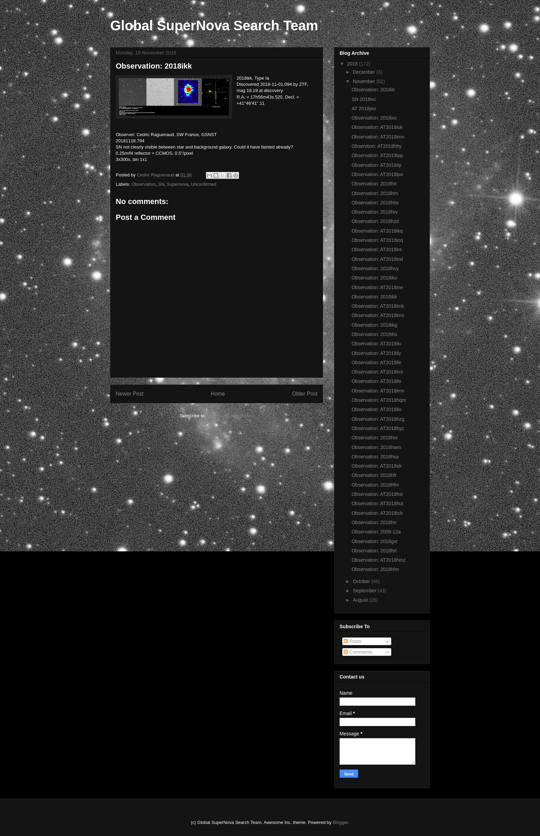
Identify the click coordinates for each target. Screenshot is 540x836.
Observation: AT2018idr (377, 466)
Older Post (305, 394)
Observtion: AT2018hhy (377, 146)
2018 (353, 64)
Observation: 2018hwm (376, 447)
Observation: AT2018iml (377, 372)
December (364, 72)
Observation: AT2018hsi (377, 494)
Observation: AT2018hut (377, 503)
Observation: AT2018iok (377, 127)
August (361, 600)
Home (218, 394)
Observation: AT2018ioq (377, 240)
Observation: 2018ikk (374, 296)
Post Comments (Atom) (230, 415)
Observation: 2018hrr (374, 522)
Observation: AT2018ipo (377, 174)
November (364, 81)
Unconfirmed (203, 184)
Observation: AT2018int (377, 249)
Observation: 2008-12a (376, 531)
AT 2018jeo (364, 108)
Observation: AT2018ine (377, 287)
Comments (358, 652)
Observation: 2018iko (374, 278)
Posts (352, 641)
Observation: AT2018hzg (378, 419)
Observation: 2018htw (375, 202)
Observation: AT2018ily (376, 353)
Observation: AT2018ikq (377, 231)
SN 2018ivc (364, 99)
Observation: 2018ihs (374, 334)
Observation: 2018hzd (375, 221)
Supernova (177, 184)
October (362, 581)
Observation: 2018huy (375, 268)
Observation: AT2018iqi (377, 165)
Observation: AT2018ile (377, 362)
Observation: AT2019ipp (377, 155)
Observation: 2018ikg (374, 325)
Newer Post (130, 394)
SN (161, 184)
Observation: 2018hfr (374, 475)
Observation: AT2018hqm (379, 400)
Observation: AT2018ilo (377, 409)
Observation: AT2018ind (377, 259)
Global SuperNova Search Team (214, 25)
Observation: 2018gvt (374, 541)
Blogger (340, 822)
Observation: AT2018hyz (378, 428)
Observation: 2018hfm (375, 485)
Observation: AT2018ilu (377, 343)
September (365, 590)
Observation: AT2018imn (378, 137)
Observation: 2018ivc (374, 118)
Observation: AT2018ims (378, 315)
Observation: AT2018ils (376, 381)
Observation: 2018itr (373, 89)
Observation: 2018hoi (374, 437)
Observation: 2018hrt (374, 183)
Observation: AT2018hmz (379, 560)
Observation (144, 184)
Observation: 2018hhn (375, 569)
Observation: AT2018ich (377, 513)
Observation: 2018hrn (375, 193)
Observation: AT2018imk (378, 306)
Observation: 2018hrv (375, 212)
